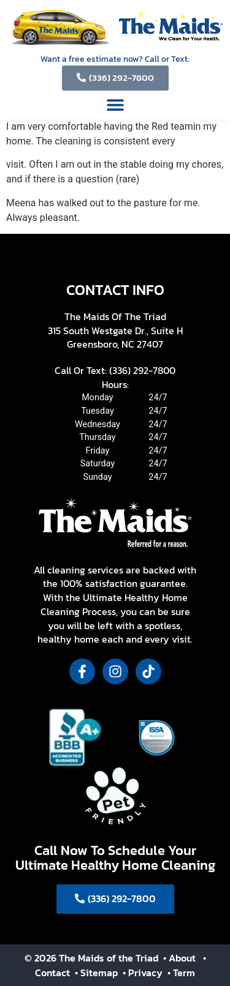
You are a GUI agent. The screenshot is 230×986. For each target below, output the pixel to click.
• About (178, 958)
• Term (181, 972)
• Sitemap (97, 972)
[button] (115, 104)
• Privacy (144, 972)
